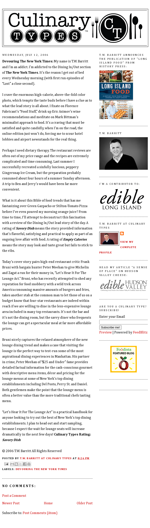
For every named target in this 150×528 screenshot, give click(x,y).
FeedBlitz (140, 332)
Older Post (85, 503)
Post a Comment (14, 495)
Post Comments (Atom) (40, 513)
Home (48, 503)
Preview (105, 332)
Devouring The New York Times (41, 469)
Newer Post (11, 503)
